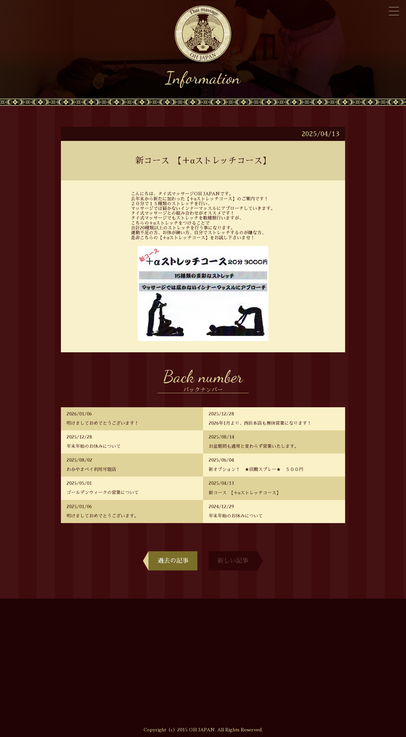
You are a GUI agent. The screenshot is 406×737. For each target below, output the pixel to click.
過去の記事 (170, 561)
